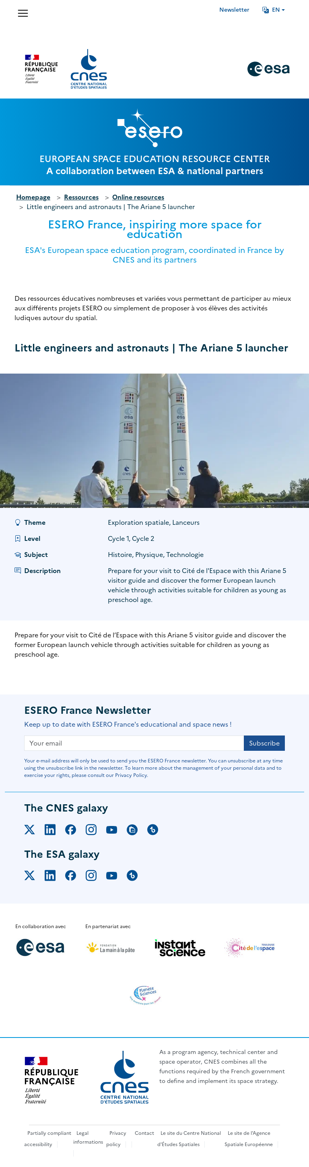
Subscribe (264, 743)
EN (271, 10)
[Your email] (134, 743)
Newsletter (234, 10)
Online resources (138, 197)
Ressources (81, 197)
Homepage (33, 197)
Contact (144, 1133)
